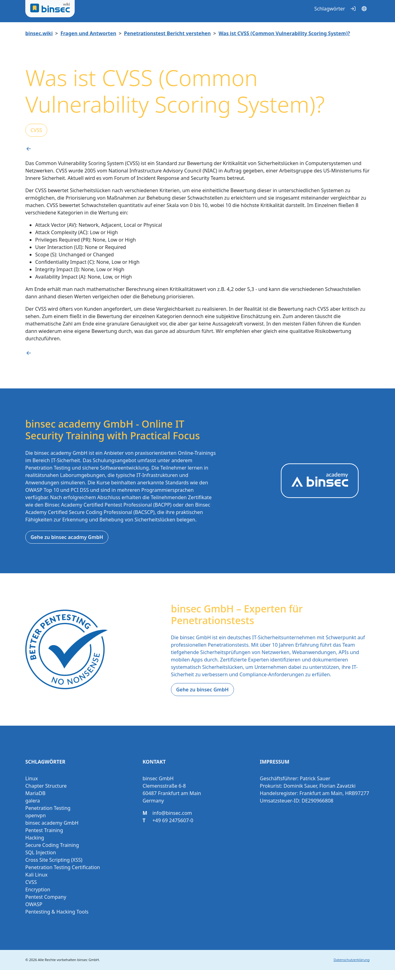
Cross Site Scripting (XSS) (53, 859)
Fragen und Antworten (88, 33)
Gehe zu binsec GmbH (202, 689)
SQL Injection (40, 852)
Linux (31, 778)
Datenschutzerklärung (352, 959)
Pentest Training (44, 830)
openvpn (35, 815)
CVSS (36, 130)
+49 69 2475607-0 (172, 820)
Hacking (34, 837)
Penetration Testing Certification (62, 867)
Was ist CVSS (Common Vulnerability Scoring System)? (284, 33)
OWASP (33, 904)
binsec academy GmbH (51, 822)
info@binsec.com (172, 813)
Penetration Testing (47, 808)
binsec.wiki (39, 33)
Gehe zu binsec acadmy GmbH (67, 537)
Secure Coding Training (52, 845)
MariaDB (35, 793)
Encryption (37, 889)
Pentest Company (45, 896)
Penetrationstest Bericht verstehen (167, 33)
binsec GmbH (88, 959)
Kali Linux (36, 874)
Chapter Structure (46, 785)
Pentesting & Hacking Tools (57, 911)
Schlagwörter (329, 8)
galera (32, 800)
